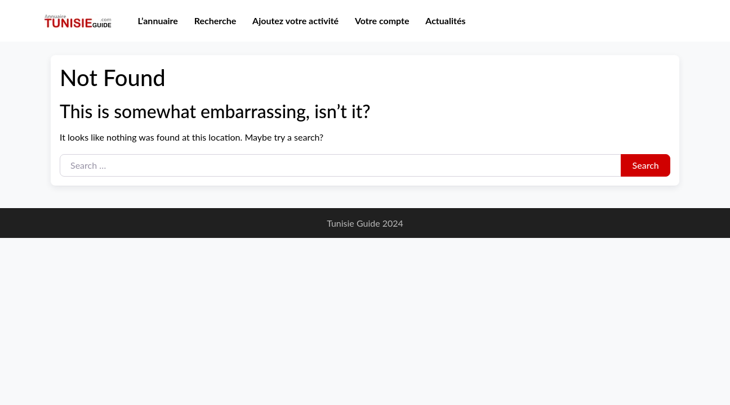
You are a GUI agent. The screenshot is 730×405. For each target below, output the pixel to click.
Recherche (215, 20)
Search (646, 165)
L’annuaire (157, 20)
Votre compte (382, 20)
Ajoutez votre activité (295, 20)
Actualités (445, 20)
